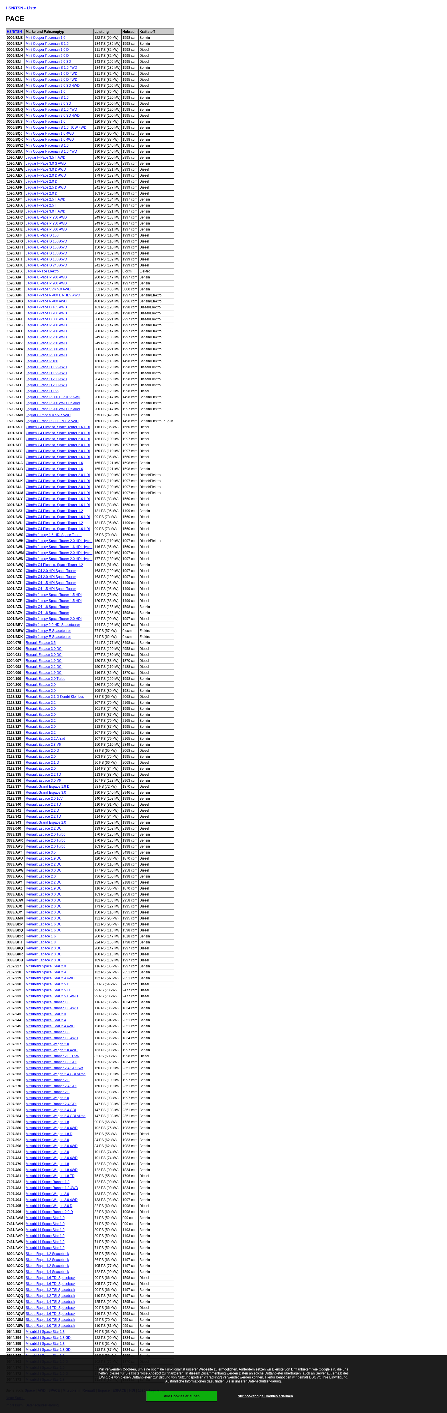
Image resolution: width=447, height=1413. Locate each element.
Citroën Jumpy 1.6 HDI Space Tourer (54, 535)
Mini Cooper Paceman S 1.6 (47, 44)
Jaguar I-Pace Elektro (42, 271)
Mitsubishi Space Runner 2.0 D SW (52, 1056)
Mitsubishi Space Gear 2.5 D (47, 984)
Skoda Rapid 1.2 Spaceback (47, 1254)
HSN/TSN (14, 32)
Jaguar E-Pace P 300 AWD (46, 229)
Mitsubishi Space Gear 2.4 (46, 972)
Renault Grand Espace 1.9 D (47, 787)
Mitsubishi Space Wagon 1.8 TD (50, 1176)
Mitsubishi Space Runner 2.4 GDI (51, 1086)
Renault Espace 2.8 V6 (43, 745)
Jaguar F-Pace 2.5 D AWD (46, 187)
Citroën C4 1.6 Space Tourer (47, 607)
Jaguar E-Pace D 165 (42, 391)
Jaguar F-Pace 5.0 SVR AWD (48, 415)
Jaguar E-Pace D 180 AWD (46, 253)
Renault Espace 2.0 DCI (44, 906)
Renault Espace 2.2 (41, 703)
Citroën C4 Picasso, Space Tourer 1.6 (54, 463)
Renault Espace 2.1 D (42, 763)
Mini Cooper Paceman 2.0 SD (48, 62)
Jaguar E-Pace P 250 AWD (46, 217)
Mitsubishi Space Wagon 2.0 (47, 1044)
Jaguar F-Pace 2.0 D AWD (46, 175)
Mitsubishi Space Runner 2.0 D (49, 1212)
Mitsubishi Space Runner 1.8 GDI (51, 1062)
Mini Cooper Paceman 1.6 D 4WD (51, 74)
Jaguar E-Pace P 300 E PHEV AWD (53, 397)
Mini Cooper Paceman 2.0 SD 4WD (53, 86)
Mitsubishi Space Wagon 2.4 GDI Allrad (56, 1074)
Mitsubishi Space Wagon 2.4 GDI (51, 1110)
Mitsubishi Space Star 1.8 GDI (49, 1338)
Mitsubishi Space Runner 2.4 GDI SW (54, 1068)
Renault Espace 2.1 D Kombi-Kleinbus (55, 697)
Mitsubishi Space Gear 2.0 (46, 966)
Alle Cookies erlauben (182, 1396)
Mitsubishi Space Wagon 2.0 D (49, 1206)
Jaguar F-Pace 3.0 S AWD (46, 163)
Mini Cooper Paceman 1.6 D (47, 50)
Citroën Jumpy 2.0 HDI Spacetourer (53, 625)
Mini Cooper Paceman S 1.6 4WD (51, 68)
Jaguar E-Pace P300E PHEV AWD (52, 421)
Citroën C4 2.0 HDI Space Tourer (51, 571)
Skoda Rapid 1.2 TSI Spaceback (50, 1290)
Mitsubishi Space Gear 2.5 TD (48, 990)
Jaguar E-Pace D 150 (42, 235)
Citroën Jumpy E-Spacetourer (48, 631)
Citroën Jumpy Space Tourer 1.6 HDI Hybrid (59, 547)
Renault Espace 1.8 (41, 942)
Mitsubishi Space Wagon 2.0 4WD (52, 1050)
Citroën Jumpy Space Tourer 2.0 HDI (54, 619)
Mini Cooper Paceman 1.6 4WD (50, 134)
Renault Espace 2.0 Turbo (45, 679)
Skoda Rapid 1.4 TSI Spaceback (50, 1302)
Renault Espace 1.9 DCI (44, 661)
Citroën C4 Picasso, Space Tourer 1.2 (54, 511)
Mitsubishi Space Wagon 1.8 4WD (52, 1170)
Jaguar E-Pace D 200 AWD (46, 379)
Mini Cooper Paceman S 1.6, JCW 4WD (56, 128)
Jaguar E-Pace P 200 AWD (46, 277)
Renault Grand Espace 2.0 (46, 822)
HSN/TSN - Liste (21, 8)
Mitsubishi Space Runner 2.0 (47, 1080)
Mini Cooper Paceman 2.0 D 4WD (51, 80)
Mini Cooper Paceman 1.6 (45, 38)
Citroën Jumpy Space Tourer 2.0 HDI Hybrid (59, 541)
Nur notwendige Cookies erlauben (265, 1396)
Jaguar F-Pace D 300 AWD (46, 319)
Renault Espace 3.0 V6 (43, 781)
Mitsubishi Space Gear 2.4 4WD (50, 978)
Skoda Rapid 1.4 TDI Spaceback (50, 1308)
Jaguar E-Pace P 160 (42, 361)
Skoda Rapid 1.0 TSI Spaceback (50, 1320)
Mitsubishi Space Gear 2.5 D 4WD (52, 996)
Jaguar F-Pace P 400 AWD (46, 301)
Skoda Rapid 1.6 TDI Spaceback (50, 1278)
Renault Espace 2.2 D (42, 810)
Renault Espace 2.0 (41, 685)
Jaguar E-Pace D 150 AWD (46, 241)
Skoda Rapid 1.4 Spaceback (47, 1272)
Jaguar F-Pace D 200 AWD (46, 313)
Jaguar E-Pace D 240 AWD (46, 265)
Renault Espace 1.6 (41, 936)
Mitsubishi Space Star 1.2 (45, 1230)
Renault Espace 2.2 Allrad (45, 739)
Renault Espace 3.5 (41, 643)
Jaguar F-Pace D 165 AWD (46, 307)
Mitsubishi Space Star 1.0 (45, 1218)
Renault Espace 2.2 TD (43, 775)
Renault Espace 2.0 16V (44, 799)
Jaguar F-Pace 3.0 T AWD (45, 211)
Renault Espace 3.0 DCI (44, 649)
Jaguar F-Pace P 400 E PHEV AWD (53, 295)
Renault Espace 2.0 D (42, 751)
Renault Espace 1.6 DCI (44, 924)
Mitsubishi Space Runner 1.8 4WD (52, 1008)
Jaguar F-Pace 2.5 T (41, 205)
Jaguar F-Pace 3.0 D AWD (46, 169)
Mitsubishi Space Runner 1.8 (47, 1002)
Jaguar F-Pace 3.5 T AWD (45, 157)
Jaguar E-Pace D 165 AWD (46, 367)
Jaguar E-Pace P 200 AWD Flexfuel (53, 403)
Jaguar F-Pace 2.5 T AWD (45, 199)
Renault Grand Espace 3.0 (46, 793)
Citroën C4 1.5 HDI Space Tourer (51, 583)
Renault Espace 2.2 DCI (44, 667)
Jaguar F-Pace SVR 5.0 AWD (48, 289)
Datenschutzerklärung (264, 1381)
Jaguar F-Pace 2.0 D (41, 181)
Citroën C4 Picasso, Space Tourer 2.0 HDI (58, 433)
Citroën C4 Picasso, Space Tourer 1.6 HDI (58, 427)
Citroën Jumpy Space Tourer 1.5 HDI (54, 595)
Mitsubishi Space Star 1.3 (45, 1332)
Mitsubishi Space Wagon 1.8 (47, 1122)
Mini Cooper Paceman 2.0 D (47, 56)
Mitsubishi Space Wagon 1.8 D (49, 1134)
